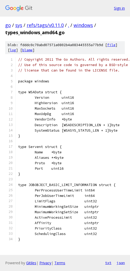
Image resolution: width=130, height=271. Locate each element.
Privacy (45, 262)
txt (108, 262)
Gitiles (31, 262)
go (8, 25)
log (13, 50)
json (121, 262)
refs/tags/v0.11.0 (45, 25)
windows (83, 25)
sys (18, 25)
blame (27, 50)
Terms (59, 262)
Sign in (119, 8)
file (111, 45)
